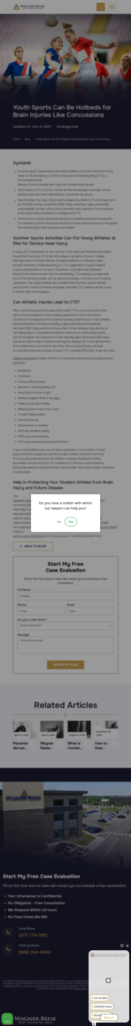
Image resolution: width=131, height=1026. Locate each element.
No (59, 522)
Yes (71, 522)
